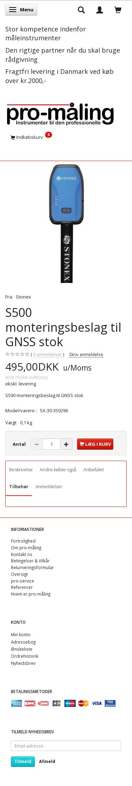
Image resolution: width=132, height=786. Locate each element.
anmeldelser (47, 354)
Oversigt (19, 574)
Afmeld (47, 761)
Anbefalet (93, 469)
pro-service (22, 581)
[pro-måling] (60, 112)
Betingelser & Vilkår (30, 560)
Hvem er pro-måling (30, 594)
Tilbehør (19, 486)
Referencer (22, 587)
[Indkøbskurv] (66, 137)
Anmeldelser (49, 486)
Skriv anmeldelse (86, 354)
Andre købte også (58, 469)
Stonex (23, 297)
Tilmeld (22, 761)
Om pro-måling (26, 547)
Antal (20, 444)
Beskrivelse (21, 469)
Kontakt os (21, 554)
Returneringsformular (32, 567)
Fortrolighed (23, 541)
